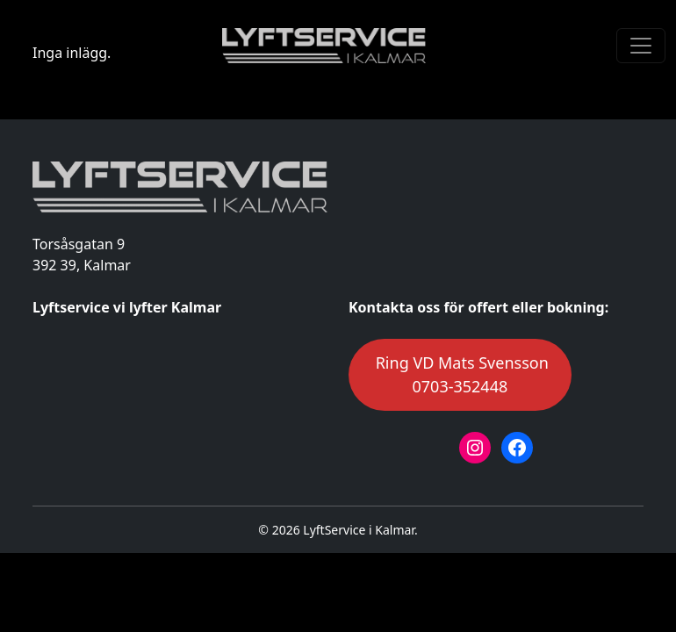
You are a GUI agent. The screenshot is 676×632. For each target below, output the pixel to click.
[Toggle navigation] (640, 45)
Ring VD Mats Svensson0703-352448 (460, 374)
